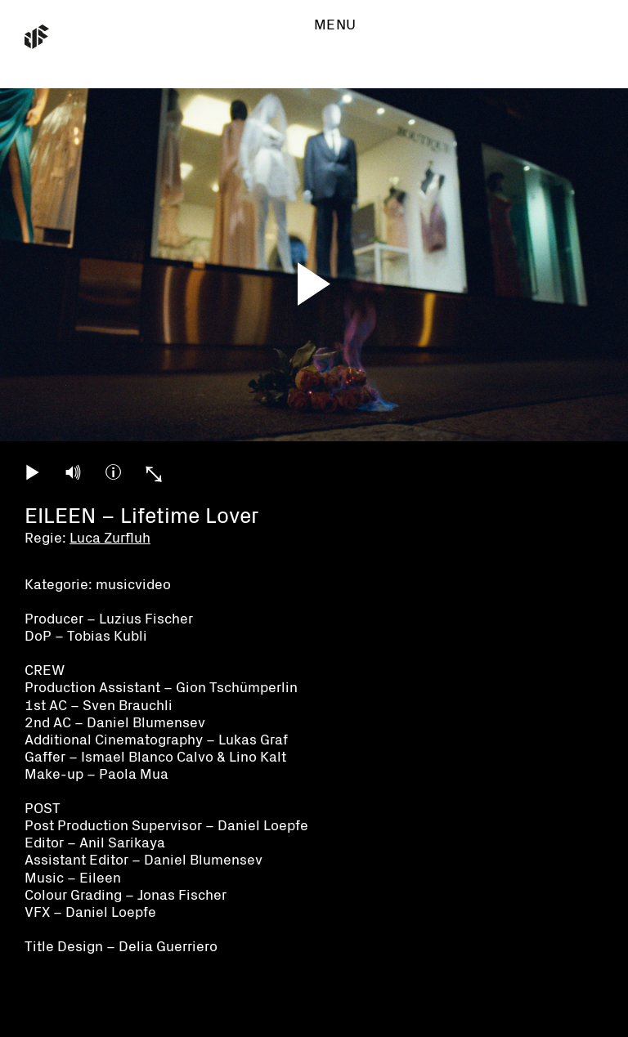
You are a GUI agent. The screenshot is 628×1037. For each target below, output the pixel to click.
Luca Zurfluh (110, 538)
